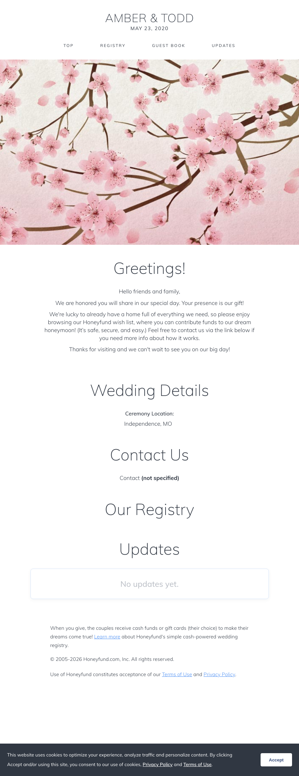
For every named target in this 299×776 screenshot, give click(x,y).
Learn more (107, 636)
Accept (276, 759)
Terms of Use (177, 674)
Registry (112, 45)
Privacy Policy (219, 674)
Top (69, 45)
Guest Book (168, 45)
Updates (224, 45)
